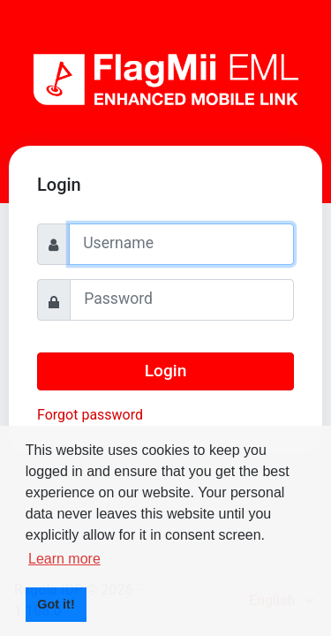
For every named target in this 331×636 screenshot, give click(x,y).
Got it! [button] (55, 604)
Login (166, 370)
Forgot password (90, 414)
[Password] (182, 300)
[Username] (181, 244)
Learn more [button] (64, 558)
